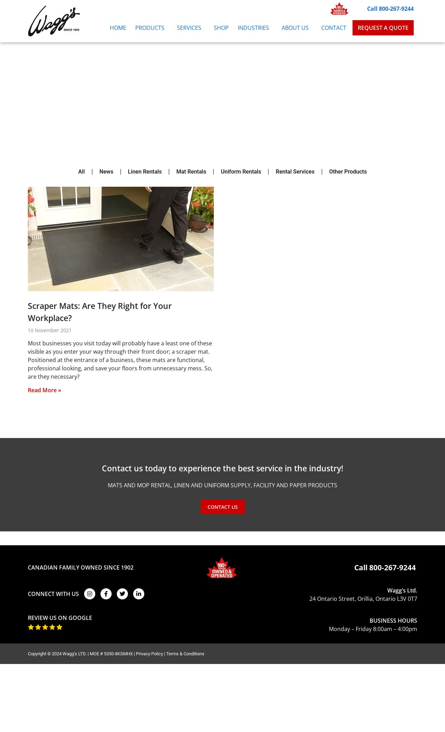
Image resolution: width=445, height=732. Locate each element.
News (106, 171)
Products (151, 28)
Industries (255, 28)
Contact (333, 28)
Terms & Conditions (185, 653)
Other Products (348, 171)
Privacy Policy (149, 653)
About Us (297, 28)
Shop (221, 28)
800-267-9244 (392, 567)
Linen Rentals (145, 171)
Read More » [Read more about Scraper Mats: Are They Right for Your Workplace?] (44, 390)
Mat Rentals (191, 171)
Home (118, 28)
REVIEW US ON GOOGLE (60, 618)
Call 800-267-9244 (390, 8)
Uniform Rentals (241, 171)
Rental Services (295, 171)
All (81, 171)
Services (191, 28)
